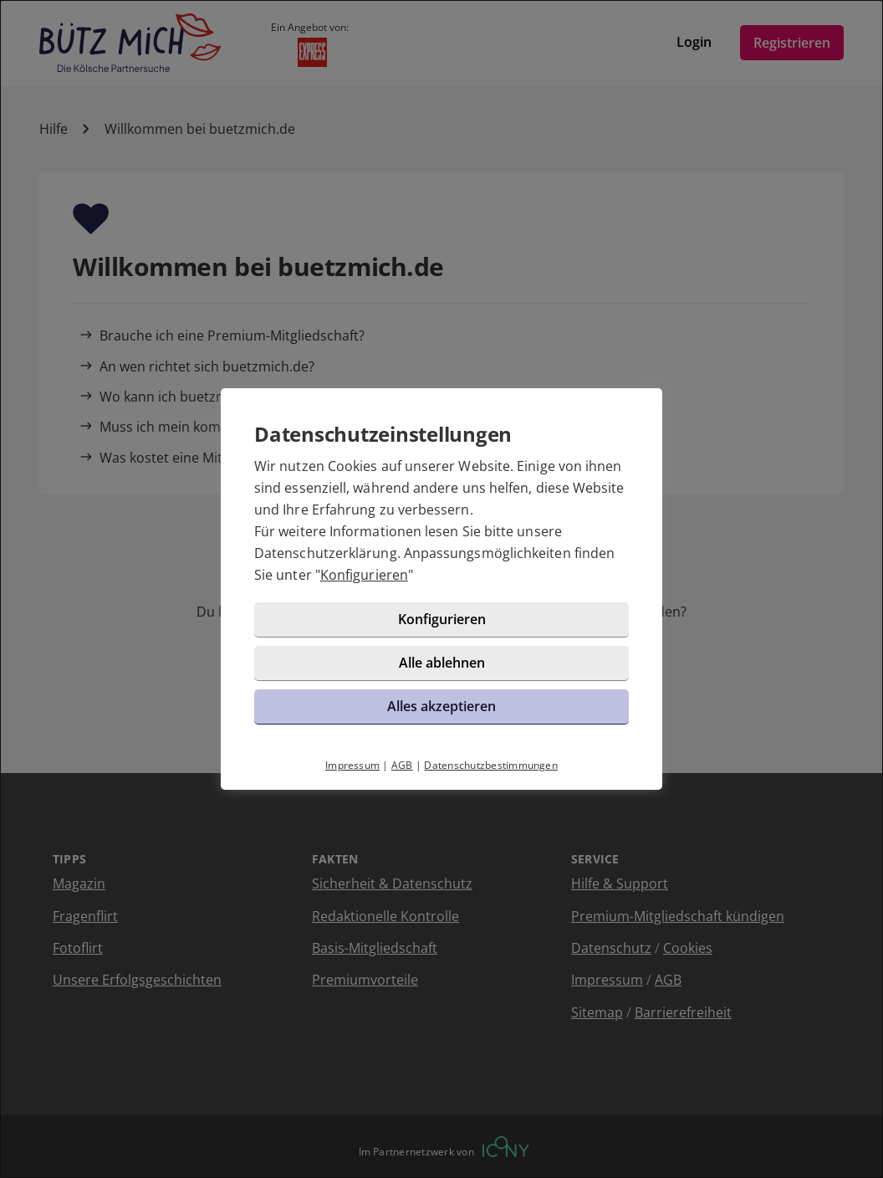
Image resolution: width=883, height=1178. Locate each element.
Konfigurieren (364, 575)
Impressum (352, 765)
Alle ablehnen (442, 662)
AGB (402, 765)
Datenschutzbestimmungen (491, 765)
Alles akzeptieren (441, 706)
